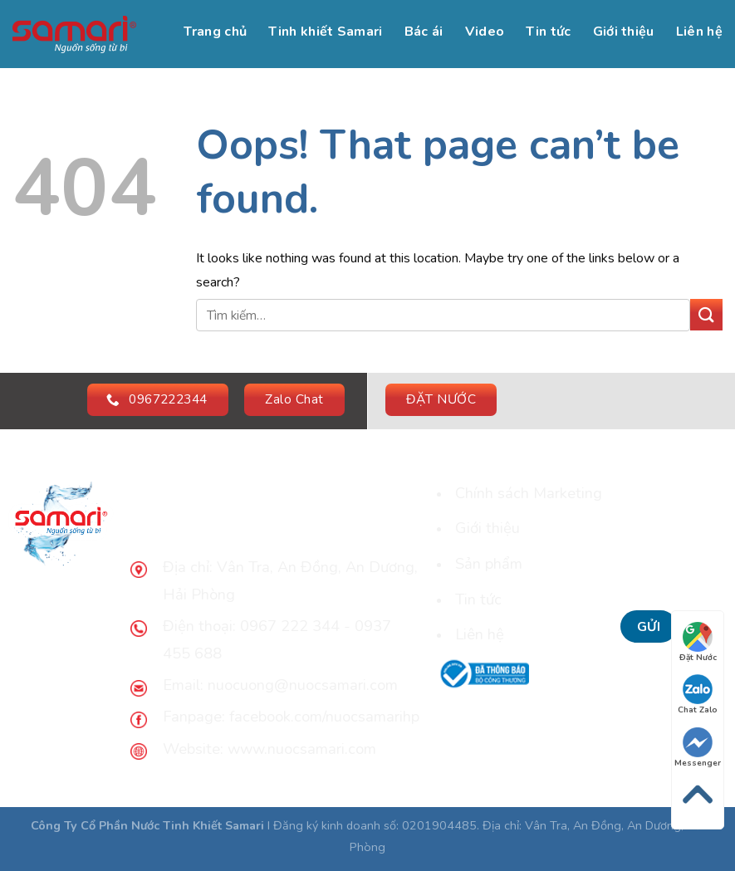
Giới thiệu (623, 31)
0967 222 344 (288, 625)
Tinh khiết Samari (325, 31)
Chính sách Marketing (528, 492)
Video (485, 31)
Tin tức (548, 31)
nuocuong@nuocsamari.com (303, 684)
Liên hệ (699, 31)
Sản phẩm (488, 563)
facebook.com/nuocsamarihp (324, 716)
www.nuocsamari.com (302, 748)
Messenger (697, 748)
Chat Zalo (698, 695)
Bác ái (423, 31)
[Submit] (706, 315)
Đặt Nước (698, 642)
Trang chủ (215, 31)
